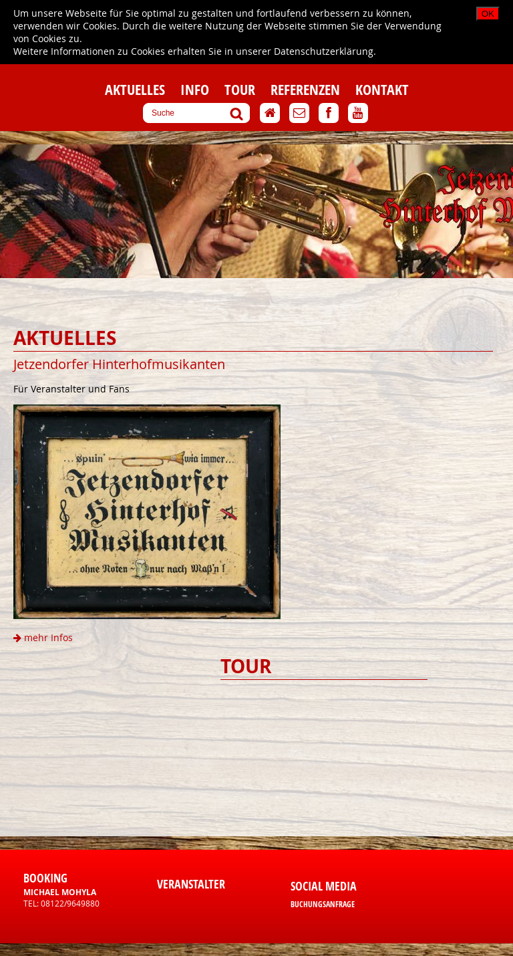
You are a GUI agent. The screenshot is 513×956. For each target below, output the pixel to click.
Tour (239, 90)
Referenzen (305, 90)
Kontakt (382, 90)
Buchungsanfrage (323, 904)
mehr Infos (43, 637)
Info (194, 90)
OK (488, 14)
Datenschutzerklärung (323, 51)
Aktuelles (135, 90)
